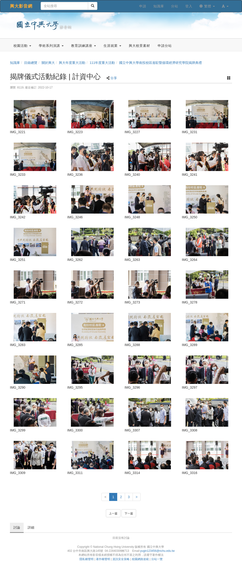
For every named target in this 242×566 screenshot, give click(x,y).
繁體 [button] (207, 6)
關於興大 (48, 63)
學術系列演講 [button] (51, 46)
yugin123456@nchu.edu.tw (157, 551)
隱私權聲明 (86, 559)
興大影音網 (21, 6)
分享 (113, 78)
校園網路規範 (140, 559)
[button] (225, 6)
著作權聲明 (103, 559)
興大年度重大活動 (72, 63)
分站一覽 (157, 559)
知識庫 (15, 63)
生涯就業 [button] (112, 46)
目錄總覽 (30, 63)
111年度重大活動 (102, 63)
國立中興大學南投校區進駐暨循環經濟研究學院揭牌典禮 (160, 63)
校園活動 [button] (22, 46)
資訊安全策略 (121, 559)
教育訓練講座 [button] (83, 46)
